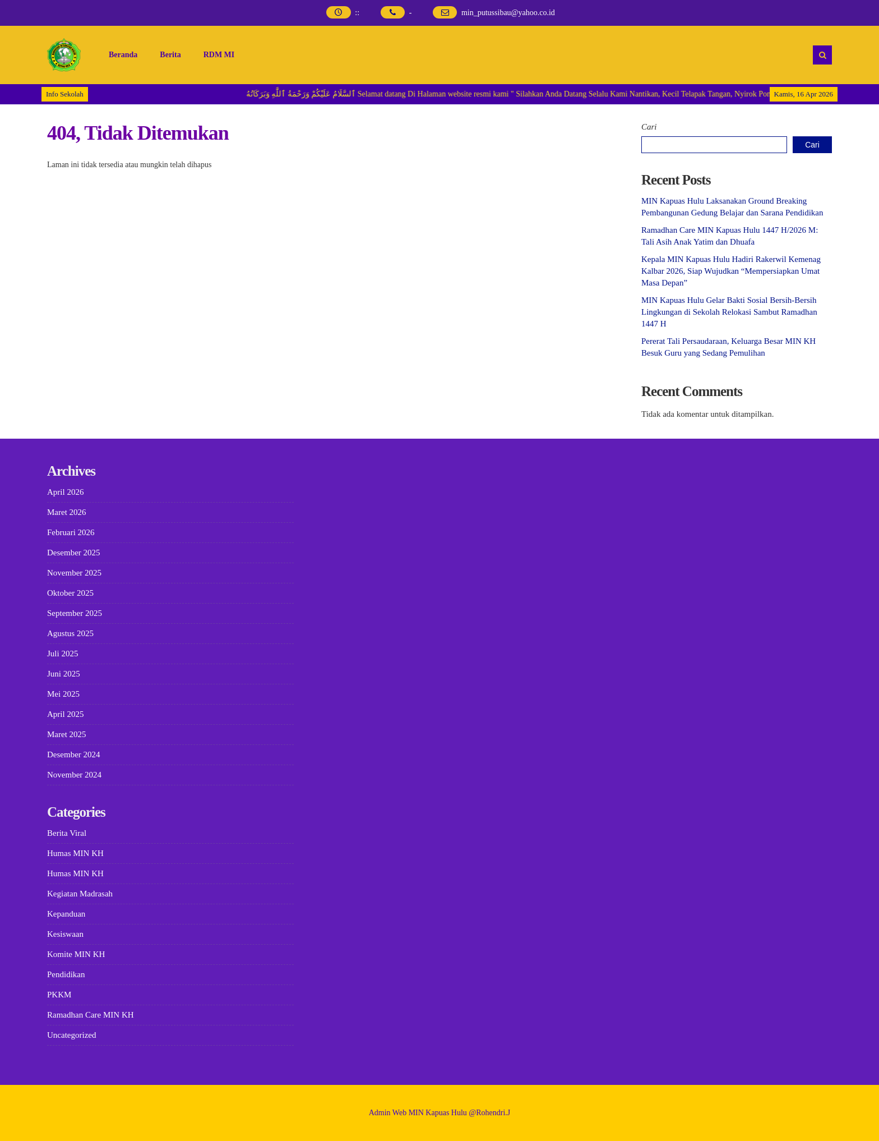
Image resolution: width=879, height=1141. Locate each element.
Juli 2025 (62, 653)
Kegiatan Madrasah (80, 893)
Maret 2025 (66, 734)
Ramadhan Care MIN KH (90, 1014)
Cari (649, 126)
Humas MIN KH (75, 853)
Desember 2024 (73, 754)
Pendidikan (66, 974)
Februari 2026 (71, 532)
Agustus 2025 (70, 633)
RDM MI (219, 54)
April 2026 (65, 491)
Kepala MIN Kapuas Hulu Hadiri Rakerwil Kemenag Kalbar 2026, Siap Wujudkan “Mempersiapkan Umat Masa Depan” (731, 271)
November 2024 (74, 774)
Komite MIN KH (76, 954)
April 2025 (65, 714)
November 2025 (74, 572)
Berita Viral (66, 833)
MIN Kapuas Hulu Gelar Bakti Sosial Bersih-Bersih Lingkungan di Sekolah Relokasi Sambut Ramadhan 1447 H (729, 312)
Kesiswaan (65, 934)
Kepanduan (66, 913)
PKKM (59, 994)
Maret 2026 (66, 512)
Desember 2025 (73, 552)
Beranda (123, 54)
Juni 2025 (63, 673)
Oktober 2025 (70, 592)
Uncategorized (71, 1034)
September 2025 (74, 613)
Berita (170, 54)
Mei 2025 (63, 693)
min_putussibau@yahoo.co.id (508, 12)
